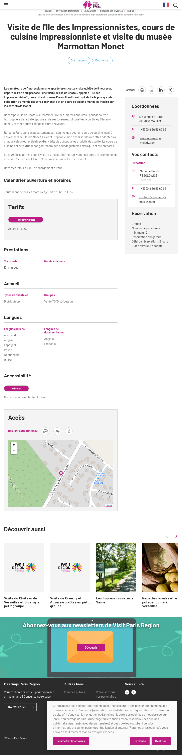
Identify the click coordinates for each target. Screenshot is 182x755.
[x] (133, 692)
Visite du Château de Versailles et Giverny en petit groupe (22, 602)
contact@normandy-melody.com (152, 199)
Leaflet (109, 505)
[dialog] (112, 725)
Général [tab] (16, 388)
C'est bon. (161, 741)
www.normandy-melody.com (150, 140)
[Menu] (6, 4)
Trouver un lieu (17, 707)
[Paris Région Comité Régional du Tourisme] (92, 5)
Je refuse (140, 741)
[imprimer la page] (142, 90)
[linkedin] (127, 692)
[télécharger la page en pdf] (151, 90)
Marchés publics (74, 692)
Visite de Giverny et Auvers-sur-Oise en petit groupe (70, 602)
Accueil (48, 10)
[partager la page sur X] (170, 90)
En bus (130, 10)
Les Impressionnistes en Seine (116, 600)
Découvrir (91, 647)
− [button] (13, 451)
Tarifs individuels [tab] (25, 219)
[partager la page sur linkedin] (161, 90)
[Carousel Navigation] (171, 536)
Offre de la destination (67, 10)
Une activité (90, 10)
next (175, 536)
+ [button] (13, 445)
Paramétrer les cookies (70, 741)
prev (168, 536)
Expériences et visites (111, 10)
